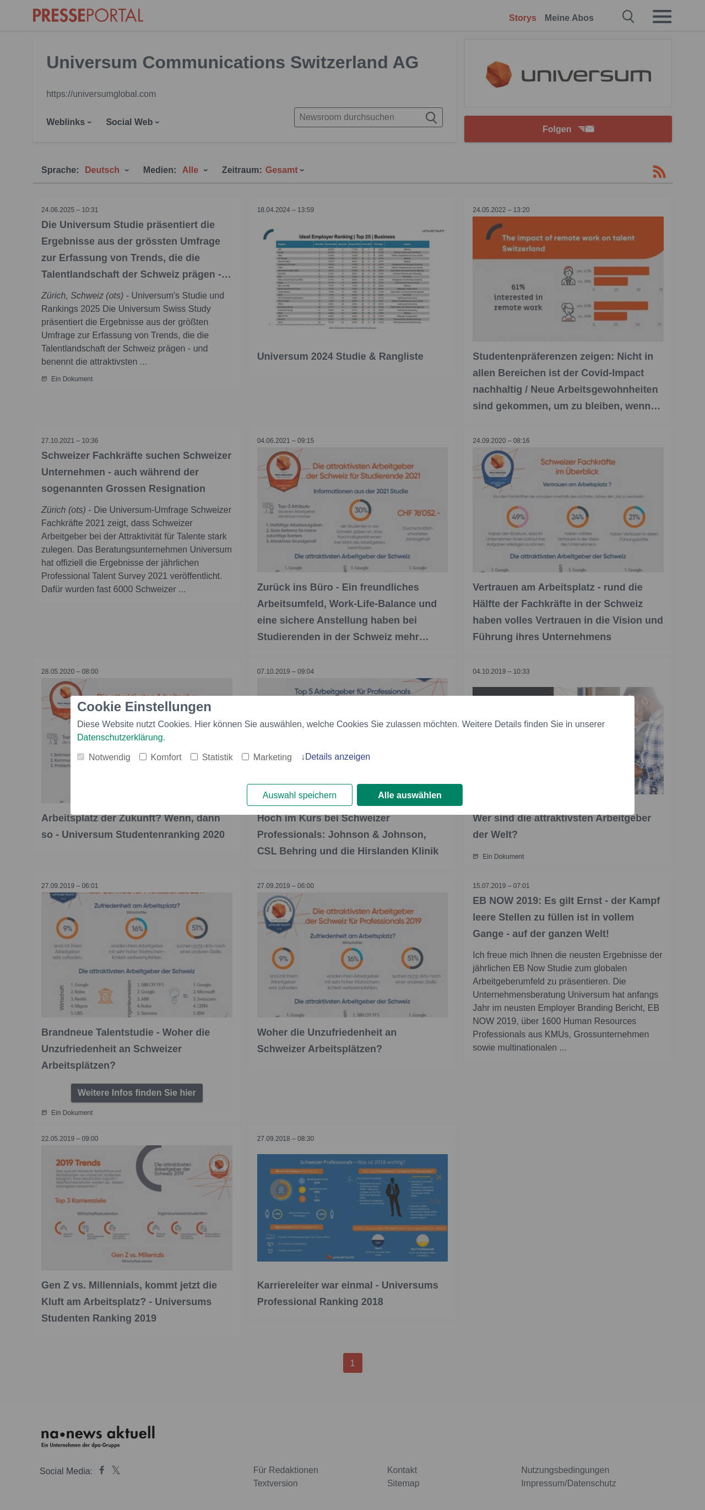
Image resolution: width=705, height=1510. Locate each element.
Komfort (166, 757)
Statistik (217, 757)
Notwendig (110, 757)
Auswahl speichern (300, 795)
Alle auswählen (410, 795)
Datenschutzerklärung (120, 737)
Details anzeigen (337, 756)
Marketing (272, 757)
